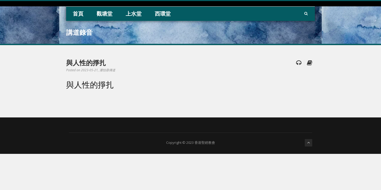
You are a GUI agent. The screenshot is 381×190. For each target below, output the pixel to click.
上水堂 (134, 13)
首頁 (78, 13)
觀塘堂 (104, 13)
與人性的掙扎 (86, 62)
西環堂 (163, 13)
